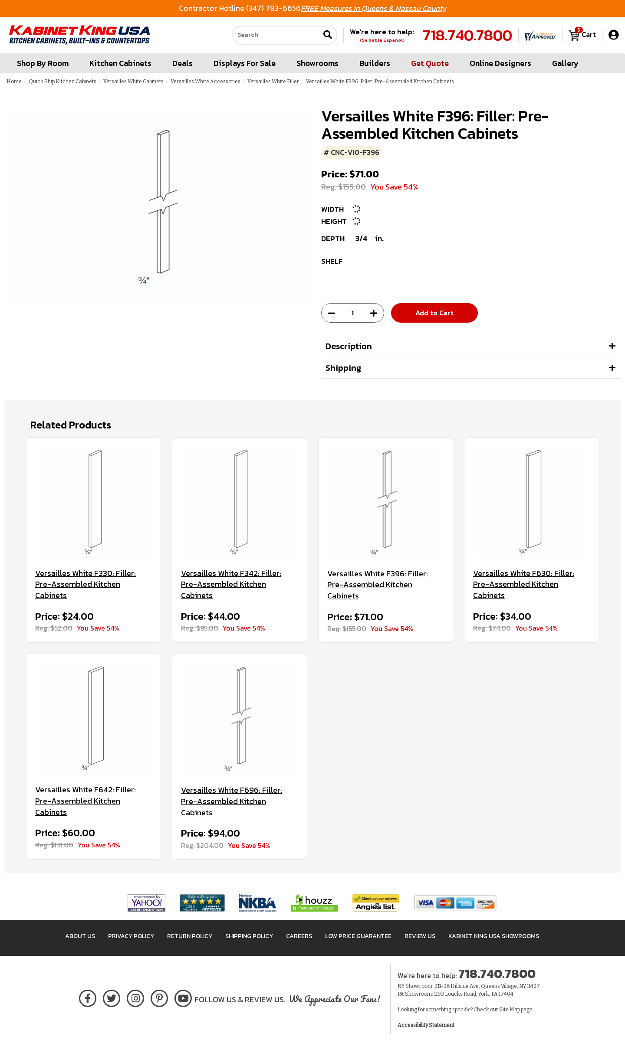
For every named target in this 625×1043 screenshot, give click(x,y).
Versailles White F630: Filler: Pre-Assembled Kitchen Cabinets (523, 584)
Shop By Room (43, 63)
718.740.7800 (467, 35)
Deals (182, 63)
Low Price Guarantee (358, 936)
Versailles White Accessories (205, 81)
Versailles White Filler (273, 81)
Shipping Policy (249, 936)
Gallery (565, 63)
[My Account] (613, 34)
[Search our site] (276, 35)
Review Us (420, 936)
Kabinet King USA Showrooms (493, 936)
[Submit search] (327, 35)
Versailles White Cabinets (133, 81)
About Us (80, 936)
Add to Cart (434, 312)
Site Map (509, 1010)
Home (14, 81)
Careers (299, 936)
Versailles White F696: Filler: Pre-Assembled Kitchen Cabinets (231, 801)
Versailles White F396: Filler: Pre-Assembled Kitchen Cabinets (377, 585)
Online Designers (500, 63)
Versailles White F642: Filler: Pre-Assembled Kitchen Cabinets (85, 800)
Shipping (344, 367)
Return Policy (189, 936)
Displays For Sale (245, 63)
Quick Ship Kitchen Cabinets (62, 81)
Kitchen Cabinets (120, 63)
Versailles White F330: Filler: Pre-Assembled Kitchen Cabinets (85, 584)
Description (349, 346)
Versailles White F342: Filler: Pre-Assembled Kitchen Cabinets (231, 584)
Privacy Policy (131, 936)
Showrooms (317, 63)
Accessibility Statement (426, 1025)
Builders (374, 63)
